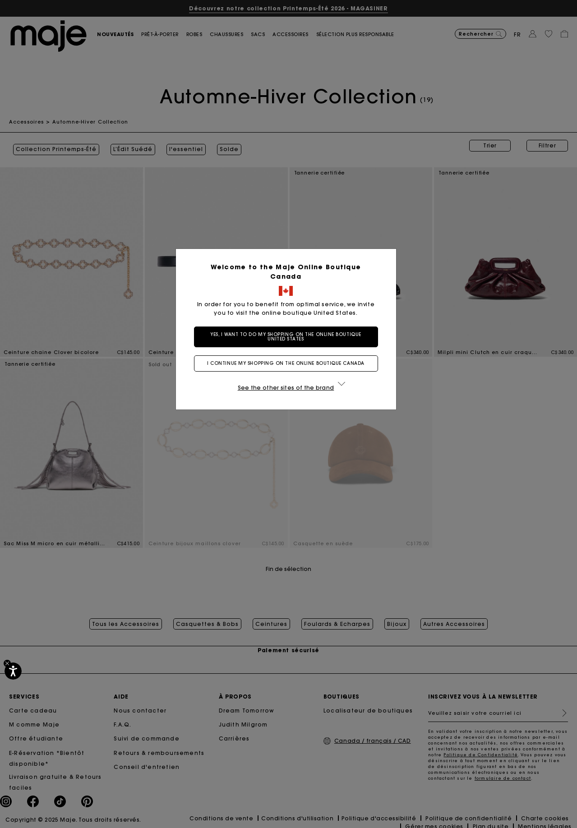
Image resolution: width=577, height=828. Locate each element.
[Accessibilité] (13, 671)
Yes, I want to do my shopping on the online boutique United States (288, 336)
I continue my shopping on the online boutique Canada (288, 363)
